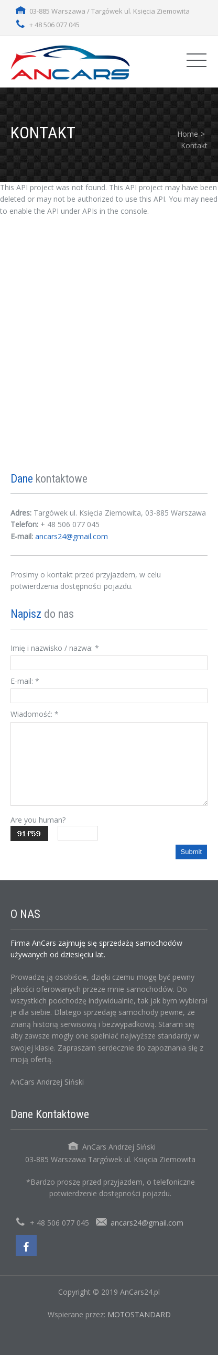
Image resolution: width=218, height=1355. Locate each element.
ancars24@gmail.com (71, 536)
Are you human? (38, 820)
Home (187, 134)
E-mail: (24, 681)
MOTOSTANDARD (139, 1314)
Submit (191, 852)
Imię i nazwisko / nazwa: (54, 648)
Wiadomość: (34, 714)
